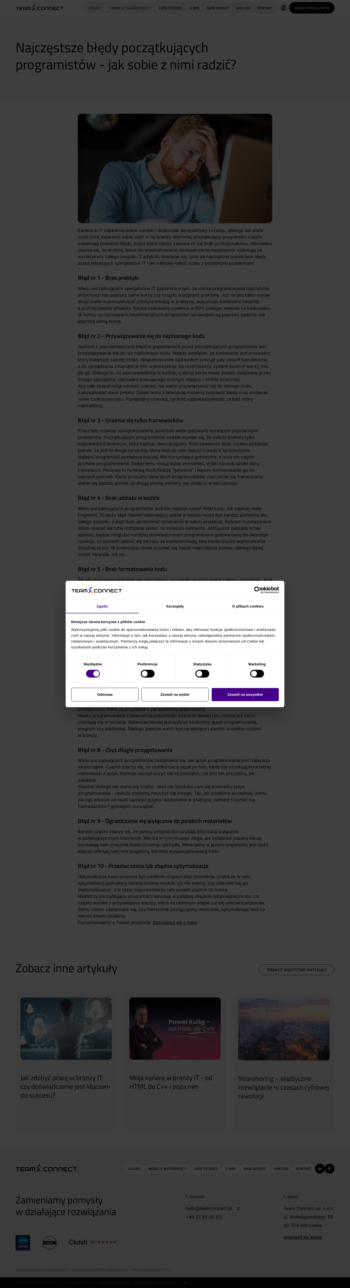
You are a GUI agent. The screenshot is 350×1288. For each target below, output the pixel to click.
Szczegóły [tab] (175, 606)
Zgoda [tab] (102, 606)
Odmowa (105, 694)
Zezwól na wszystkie (245, 694)
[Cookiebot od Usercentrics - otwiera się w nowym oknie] (257, 590)
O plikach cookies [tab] (247, 606)
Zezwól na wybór (175, 694)
